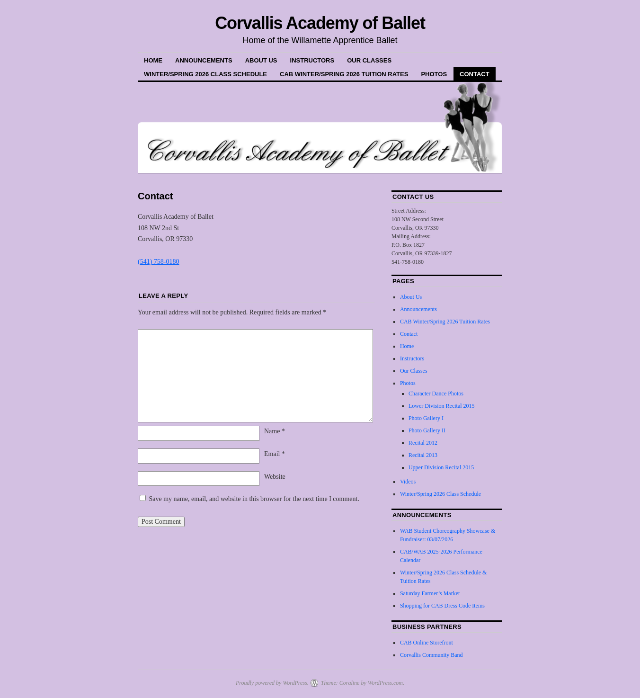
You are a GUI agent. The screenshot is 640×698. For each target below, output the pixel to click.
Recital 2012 (423, 442)
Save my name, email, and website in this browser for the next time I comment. (254, 498)
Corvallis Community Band (431, 655)
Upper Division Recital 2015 (441, 467)
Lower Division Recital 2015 (442, 406)
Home (153, 60)
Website (274, 476)
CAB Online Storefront (426, 642)
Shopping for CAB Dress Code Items (442, 605)
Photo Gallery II (427, 430)
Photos (434, 74)
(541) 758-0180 (158, 261)
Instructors (312, 60)
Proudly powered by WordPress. (272, 683)
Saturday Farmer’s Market (430, 593)
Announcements (203, 60)
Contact (474, 74)
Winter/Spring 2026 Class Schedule (205, 74)
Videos (408, 481)
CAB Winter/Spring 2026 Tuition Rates (344, 74)
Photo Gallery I (426, 418)
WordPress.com (385, 683)
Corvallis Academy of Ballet (320, 23)
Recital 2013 (423, 455)
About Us (261, 60)
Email (274, 453)
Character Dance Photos (436, 393)
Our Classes (369, 60)
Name (274, 431)
